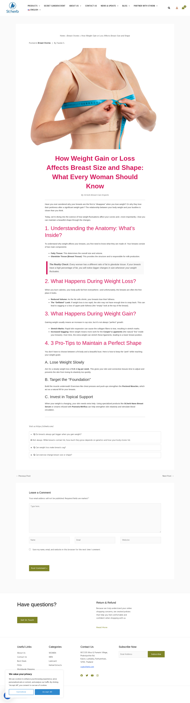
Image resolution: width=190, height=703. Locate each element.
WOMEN (52, 653)
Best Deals (21, 661)
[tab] (95, 437)
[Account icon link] (177, 8)
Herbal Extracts (55, 665)
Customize (21, 692)
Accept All (47, 692)
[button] (38, 6)
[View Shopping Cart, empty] (183, 8)
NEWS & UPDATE (109, 6)
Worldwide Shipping (26, 669)
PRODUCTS (34, 6)
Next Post (168, 476)
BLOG (126, 6)
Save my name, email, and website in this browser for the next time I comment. (67, 549)
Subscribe (156, 654)
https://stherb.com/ (45, 426)
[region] (34, 684)
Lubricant (53, 661)
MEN (51, 657)
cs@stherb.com (87, 666)
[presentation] (47, 559)
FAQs (19, 665)
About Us (75, 6)
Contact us (91, 6)
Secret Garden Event (54, 6)
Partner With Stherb (146, 6)
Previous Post (23, 476)
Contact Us (22, 657)
